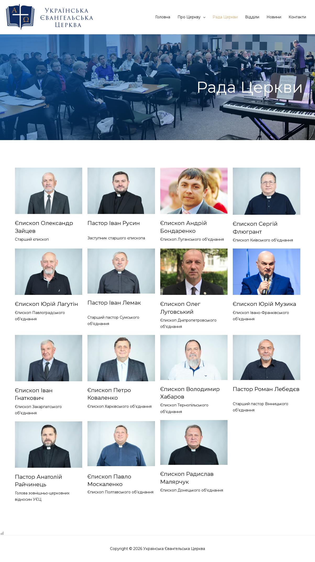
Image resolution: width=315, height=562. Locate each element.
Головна (162, 17)
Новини (274, 17)
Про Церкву (189, 17)
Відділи (252, 17)
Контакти (297, 17)
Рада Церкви (225, 17)
